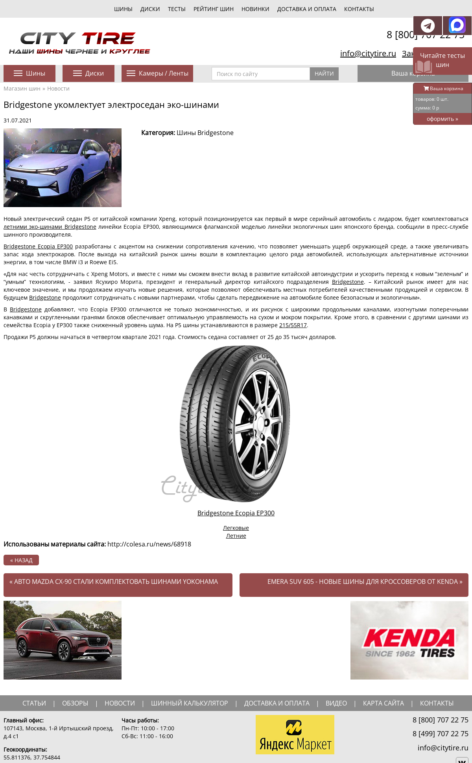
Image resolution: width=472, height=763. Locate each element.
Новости (58, 88)
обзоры (75, 703)
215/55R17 (293, 325)
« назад (21, 560)
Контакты (359, 9)
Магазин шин (22, 88)
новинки (255, 9)
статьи (34, 703)
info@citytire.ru (368, 53)
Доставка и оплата (306, 9)
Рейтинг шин (214, 9)
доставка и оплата (277, 703)
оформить (442, 118)
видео (336, 703)
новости (120, 703)
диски (150, 9)
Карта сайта (383, 703)
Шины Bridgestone (205, 132)
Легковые (236, 528)
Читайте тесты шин (442, 60)
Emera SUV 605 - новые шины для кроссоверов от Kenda (365, 581)
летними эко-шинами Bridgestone (50, 226)
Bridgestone (348, 281)
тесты (177, 9)
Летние (236, 535)
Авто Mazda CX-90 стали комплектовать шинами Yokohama (113, 581)
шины (123, 9)
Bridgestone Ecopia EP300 (38, 246)
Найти (324, 73)
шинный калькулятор (189, 703)
